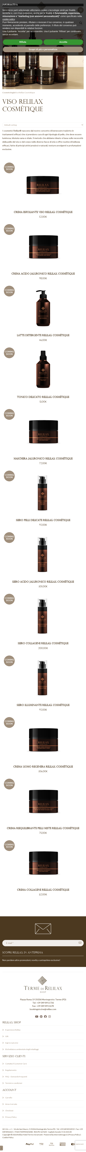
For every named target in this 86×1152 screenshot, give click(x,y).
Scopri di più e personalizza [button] (43, 1145)
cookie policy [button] (8, 1115)
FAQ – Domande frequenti (16, 1076)
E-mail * (9, 943)
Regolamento (10, 1070)
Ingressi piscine (11, 1043)
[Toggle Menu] (6, 9)
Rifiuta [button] (22, 1138)
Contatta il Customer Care (16, 1063)
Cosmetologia (8, 92)
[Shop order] (43, 125)
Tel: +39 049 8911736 (43, 1002)
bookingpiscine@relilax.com (43, 1009)
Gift (6, 1036)
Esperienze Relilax (12, 1030)
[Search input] (41, 23)
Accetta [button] (63, 1138)
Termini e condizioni (13, 1083)
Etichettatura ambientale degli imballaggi (22, 1049)
